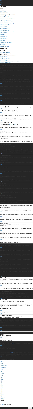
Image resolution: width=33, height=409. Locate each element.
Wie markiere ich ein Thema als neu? (3, 32)
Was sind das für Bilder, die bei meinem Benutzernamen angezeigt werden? (7, 21)
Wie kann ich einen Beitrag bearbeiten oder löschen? (5, 25)
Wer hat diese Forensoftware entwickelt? (4, 60)
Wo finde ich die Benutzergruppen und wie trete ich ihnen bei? (6, 42)
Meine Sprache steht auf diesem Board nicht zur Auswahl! (5, 20)
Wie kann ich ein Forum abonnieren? (3, 56)
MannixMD (5, 403)
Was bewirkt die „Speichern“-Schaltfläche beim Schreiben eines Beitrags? (7, 31)
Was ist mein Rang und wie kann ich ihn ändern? (4, 22)
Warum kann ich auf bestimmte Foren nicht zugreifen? (5, 28)
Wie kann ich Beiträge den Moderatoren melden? (4, 30)
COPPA (31, 79)
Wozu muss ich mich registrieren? (3, 11)
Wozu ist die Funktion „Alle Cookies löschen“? (4, 16)
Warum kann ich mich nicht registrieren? (3, 12)
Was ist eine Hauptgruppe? (2, 44)
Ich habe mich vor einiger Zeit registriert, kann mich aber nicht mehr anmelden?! (7, 14)
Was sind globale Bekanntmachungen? (3, 36)
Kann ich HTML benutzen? (2, 34)
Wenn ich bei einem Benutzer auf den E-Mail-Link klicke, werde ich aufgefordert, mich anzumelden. (9, 23)
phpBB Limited (10, 124)
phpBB (3, 404)
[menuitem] (1, 2)
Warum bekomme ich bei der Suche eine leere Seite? (5, 52)
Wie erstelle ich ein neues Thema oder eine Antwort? (5, 24)
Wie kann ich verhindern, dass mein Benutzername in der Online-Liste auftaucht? (7, 18)
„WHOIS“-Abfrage (11, 352)
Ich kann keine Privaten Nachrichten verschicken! (4, 46)
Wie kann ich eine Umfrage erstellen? (3, 26)
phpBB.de (15, 124)
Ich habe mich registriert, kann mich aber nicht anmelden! (5, 13)
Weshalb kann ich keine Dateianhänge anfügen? (4, 29)
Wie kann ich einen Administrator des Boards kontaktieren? (5, 62)
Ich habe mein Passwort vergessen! (3, 15)
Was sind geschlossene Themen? (3, 38)
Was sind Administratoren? (2, 40)
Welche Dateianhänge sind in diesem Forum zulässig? (5, 58)
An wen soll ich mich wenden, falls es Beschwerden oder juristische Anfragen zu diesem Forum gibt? (9, 61)
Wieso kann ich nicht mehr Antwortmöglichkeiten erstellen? (5, 27)
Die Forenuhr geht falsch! (2, 19)
